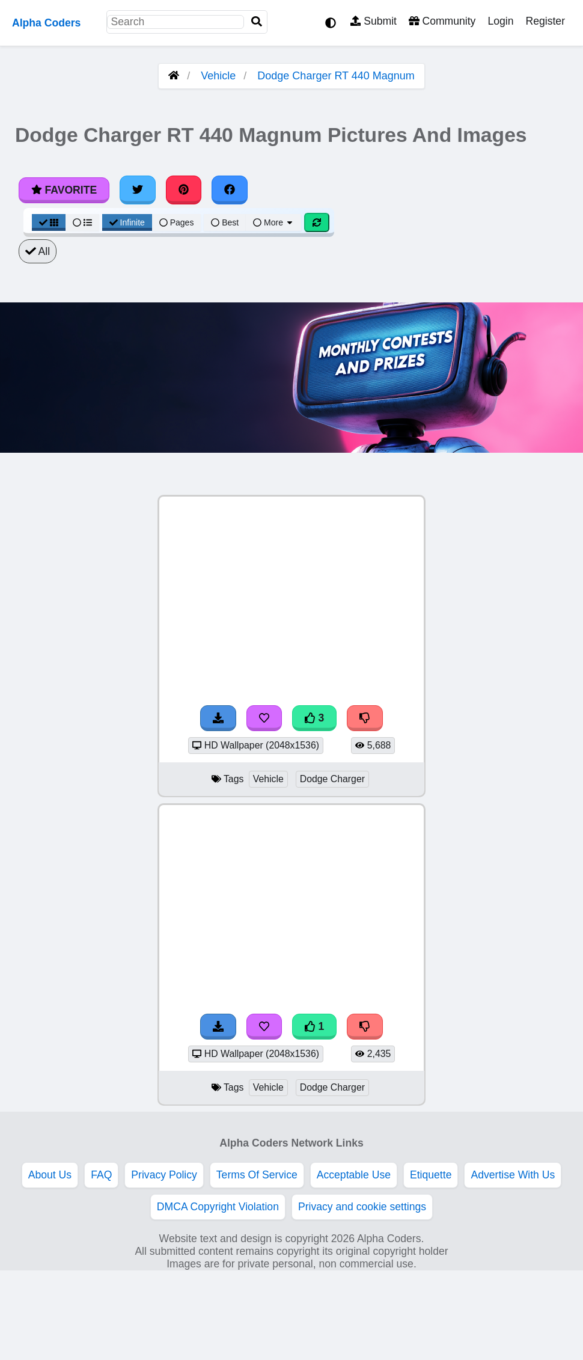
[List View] (82, 222)
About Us (50, 1175)
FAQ (101, 1175)
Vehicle (218, 76)
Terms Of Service (257, 1175)
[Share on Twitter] (138, 190)
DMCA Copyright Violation (218, 1207)
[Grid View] (49, 222)
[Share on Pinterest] (184, 190)
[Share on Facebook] (230, 190)
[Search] (256, 22)
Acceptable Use (354, 1175)
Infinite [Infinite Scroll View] (127, 222)
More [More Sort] (273, 222)
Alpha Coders (46, 23)
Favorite (64, 190)
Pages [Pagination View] (176, 222)
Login (500, 21)
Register (545, 21)
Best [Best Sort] (225, 222)
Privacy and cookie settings (362, 1207)
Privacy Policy (164, 1175)
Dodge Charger (332, 779)
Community (442, 21)
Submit (373, 21)
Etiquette (430, 1175)
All (37, 251)
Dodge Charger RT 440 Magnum (335, 76)
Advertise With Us (513, 1175)
